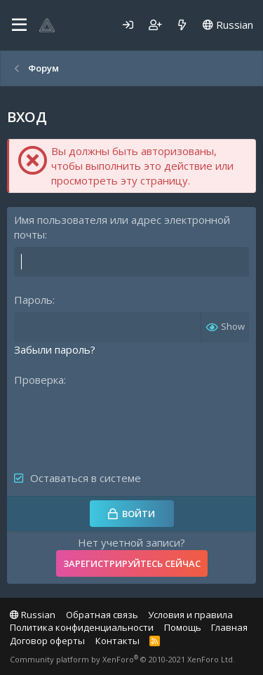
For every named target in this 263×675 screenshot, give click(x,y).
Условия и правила (190, 614)
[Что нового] (182, 25)
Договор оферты (47, 640)
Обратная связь (102, 614)
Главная (229, 627)
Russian (228, 25)
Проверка (39, 380)
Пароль (33, 300)
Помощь (182, 627)
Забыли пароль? (54, 349)
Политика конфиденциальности (82, 627)
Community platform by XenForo (122, 659)
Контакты (117, 640)
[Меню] (19, 25)
